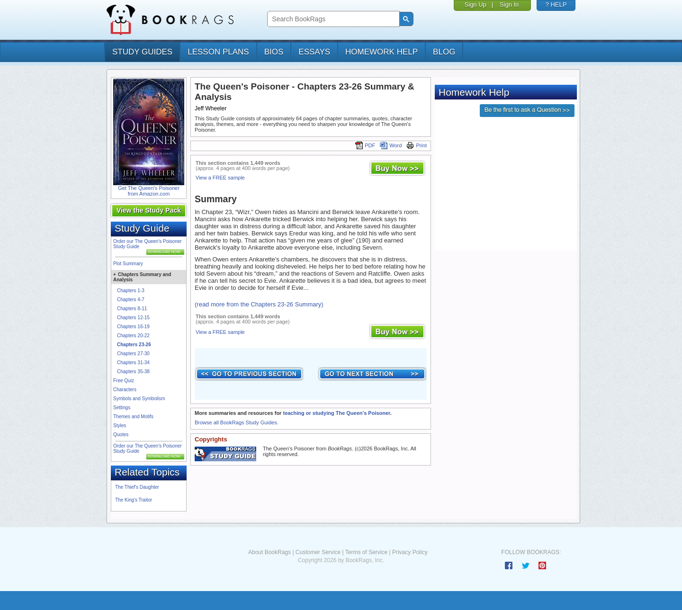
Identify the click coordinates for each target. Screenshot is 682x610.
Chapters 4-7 (130, 299)
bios (274, 51)
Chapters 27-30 (133, 353)
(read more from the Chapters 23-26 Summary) (259, 304)
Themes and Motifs (133, 416)
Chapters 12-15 (133, 317)
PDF (365, 145)
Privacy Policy (410, 552)
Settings (121, 407)
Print (416, 145)
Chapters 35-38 (133, 371)
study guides (142, 51)
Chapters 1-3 (130, 290)
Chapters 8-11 (132, 308)
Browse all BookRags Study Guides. (236, 422)
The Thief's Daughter (137, 487)
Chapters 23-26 (134, 344)
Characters (124, 389)
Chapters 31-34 (133, 362)
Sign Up (475, 4)
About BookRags (269, 552)
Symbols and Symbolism (139, 398)
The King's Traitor (133, 499)
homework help (381, 51)
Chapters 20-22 (133, 335)
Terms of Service (366, 552)
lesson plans (218, 51)
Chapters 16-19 (133, 326)
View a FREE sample (220, 177)
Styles (119, 425)
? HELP (556, 4)
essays (314, 51)
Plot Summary (128, 263)
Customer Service (318, 552)
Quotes (120, 434)
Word (391, 145)
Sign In (509, 4)
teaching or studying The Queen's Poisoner (336, 413)
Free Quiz (123, 380)
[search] (332, 19)
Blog (444, 51)
